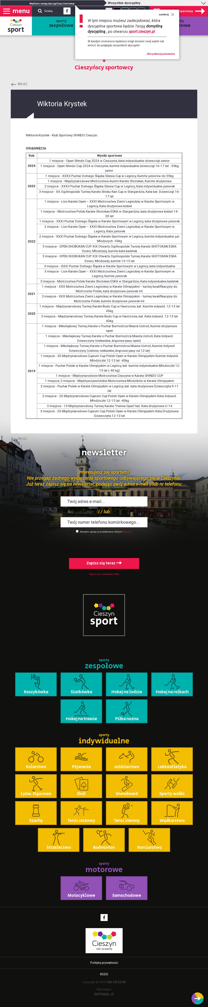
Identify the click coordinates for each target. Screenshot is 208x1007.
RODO (104, 974)
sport (16, 30)
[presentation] (104, 544)
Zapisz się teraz (104, 563)
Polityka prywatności (104, 963)
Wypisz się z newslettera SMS (104, 574)
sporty (61, 24)
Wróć (22, 84)
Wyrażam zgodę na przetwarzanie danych (101, 532)
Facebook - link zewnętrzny (67, 12)
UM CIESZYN (116, 982)
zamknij (166, 15)
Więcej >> (127, 532)
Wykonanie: (104, 991)
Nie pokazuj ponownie (161, 54)
